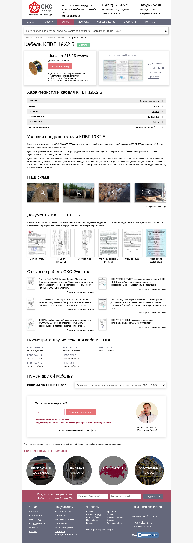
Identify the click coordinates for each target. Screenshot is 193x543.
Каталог (66, 22)
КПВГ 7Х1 (68, 363)
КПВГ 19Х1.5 (70, 347)
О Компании (130, 22)
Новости (48, 22)
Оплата (153, 77)
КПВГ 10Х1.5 (34, 355)
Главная (30, 22)
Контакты (150, 22)
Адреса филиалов (71, 16)
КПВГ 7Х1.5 (105, 347)
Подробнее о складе (156, 207)
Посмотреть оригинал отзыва (80, 292)
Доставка (84, 22)
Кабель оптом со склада (40, 8)
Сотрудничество (106, 22)
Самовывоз (156, 68)
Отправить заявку (150, 13)
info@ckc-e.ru (150, 5)
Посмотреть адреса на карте (99, 530)
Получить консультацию (81, 412)
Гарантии (155, 72)
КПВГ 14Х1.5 (34, 363)
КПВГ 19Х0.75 (35, 347)
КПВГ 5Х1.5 (69, 355)
